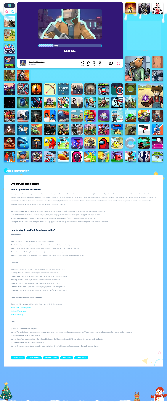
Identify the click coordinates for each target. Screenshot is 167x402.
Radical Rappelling (17, 315)
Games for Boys (34, 358)
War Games (67, 358)
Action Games (18, 358)
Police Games (81, 358)
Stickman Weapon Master (19, 311)
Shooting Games (51, 358)
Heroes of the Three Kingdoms (21, 308)
